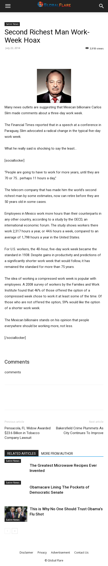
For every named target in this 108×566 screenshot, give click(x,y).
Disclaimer (26, 552)
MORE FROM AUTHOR (57, 453)
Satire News (12, 24)
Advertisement (60, 552)
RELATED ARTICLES (21, 453)
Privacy (42, 552)
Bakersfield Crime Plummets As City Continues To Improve (79, 430)
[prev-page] (7, 531)
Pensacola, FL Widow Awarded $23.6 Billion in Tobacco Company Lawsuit (28, 433)
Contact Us (81, 552)
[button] (7, 6)
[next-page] (15, 531)
